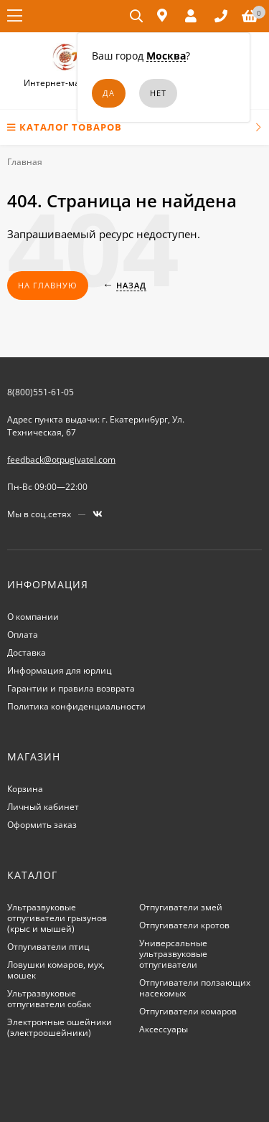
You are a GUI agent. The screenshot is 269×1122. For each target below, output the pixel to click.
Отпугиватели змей (180, 907)
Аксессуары (163, 1029)
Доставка (26, 652)
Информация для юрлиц (59, 670)
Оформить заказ (42, 825)
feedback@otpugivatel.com (61, 459)
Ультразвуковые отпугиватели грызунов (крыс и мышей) (57, 918)
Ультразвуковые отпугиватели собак (49, 998)
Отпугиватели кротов (184, 925)
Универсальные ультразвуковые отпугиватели (173, 954)
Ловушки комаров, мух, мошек (56, 969)
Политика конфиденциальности (76, 706)
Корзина (25, 789)
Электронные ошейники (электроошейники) (59, 1027)
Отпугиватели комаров (188, 1011)
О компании (33, 616)
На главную (47, 285)
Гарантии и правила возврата (71, 688)
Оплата (22, 634)
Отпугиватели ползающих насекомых (194, 987)
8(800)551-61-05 (40, 392)
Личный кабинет (43, 807)
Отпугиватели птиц (48, 946)
